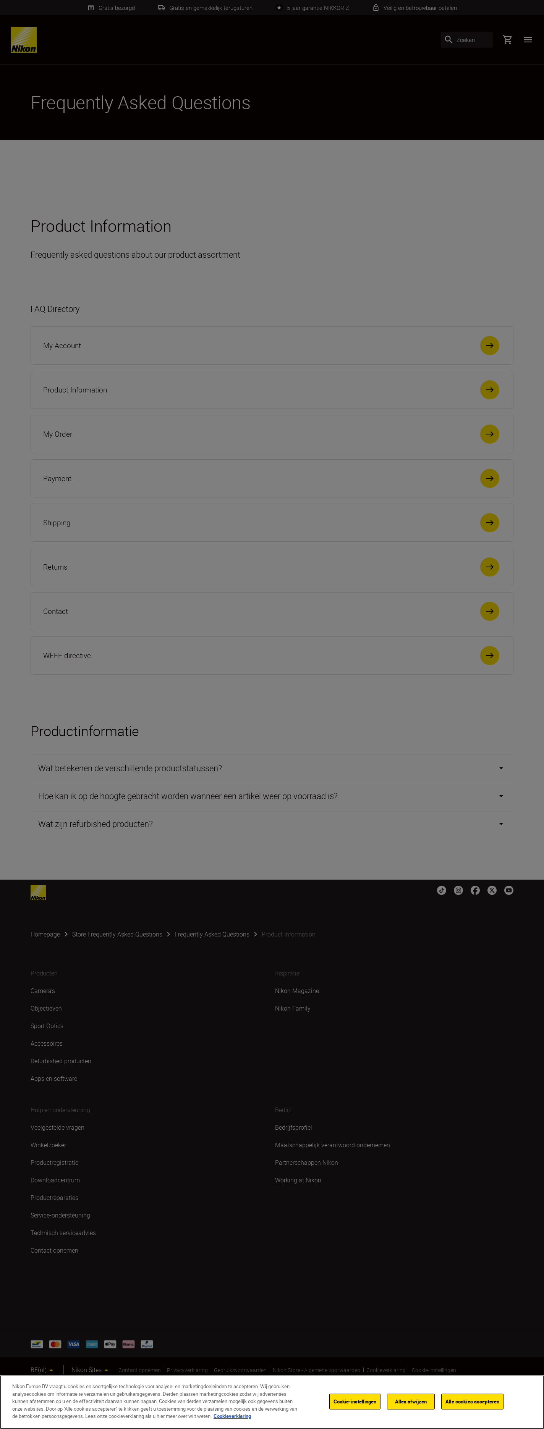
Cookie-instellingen (355, 1401)
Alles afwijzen (411, 1401)
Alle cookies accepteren (472, 1401)
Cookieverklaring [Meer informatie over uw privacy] (232, 1416)
